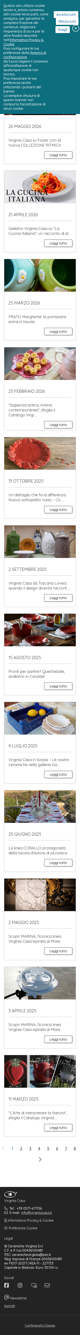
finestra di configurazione (24, 55)
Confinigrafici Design (40, 1325)
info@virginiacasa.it (36, 1212)
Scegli (62, 29)
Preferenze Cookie (20, 1228)
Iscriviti (9, 1306)
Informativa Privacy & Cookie (29, 1220)
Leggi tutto (58, 155)
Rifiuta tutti (67, 21)
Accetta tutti (66, 14)
